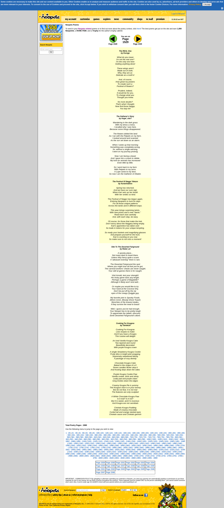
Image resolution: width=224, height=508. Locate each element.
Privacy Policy (195, 4)
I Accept (206, 4)
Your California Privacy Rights (59, 505)
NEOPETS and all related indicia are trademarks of (61, 501)
